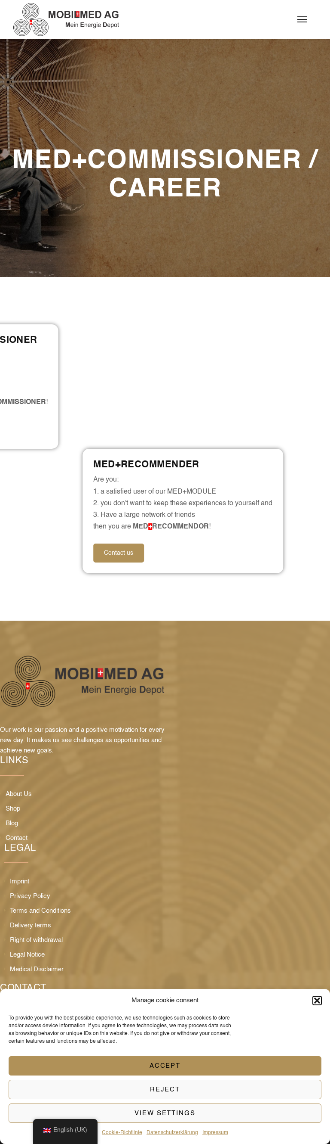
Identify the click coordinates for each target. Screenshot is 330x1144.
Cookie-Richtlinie (122, 1132)
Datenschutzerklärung (172, 1132)
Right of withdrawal (36, 940)
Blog (12, 823)
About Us (19, 794)
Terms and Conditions (40, 911)
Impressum (215, 1132)
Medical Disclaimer (37, 969)
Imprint (19, 881)
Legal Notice (27, 954)
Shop (13, 808)
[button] (317, 1000)
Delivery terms (30, 925)
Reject (165, 1089)
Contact (17, 838)
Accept (165, 1066)
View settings (165, 1113)
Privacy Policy (30, 896)
